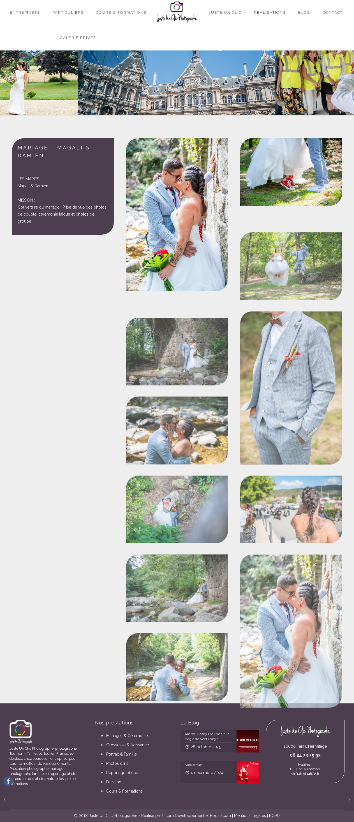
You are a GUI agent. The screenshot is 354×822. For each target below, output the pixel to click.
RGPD (274, 815)
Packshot (111, 782)
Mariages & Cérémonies (125, 735)
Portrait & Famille (118, 754)
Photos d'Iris (114, 763)
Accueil (276, 56)
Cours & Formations (121, 791)
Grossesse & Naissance (124, 745)
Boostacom (220, 815)
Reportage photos (119, 772)
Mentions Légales (250, 815)
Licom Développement (183, 815)
